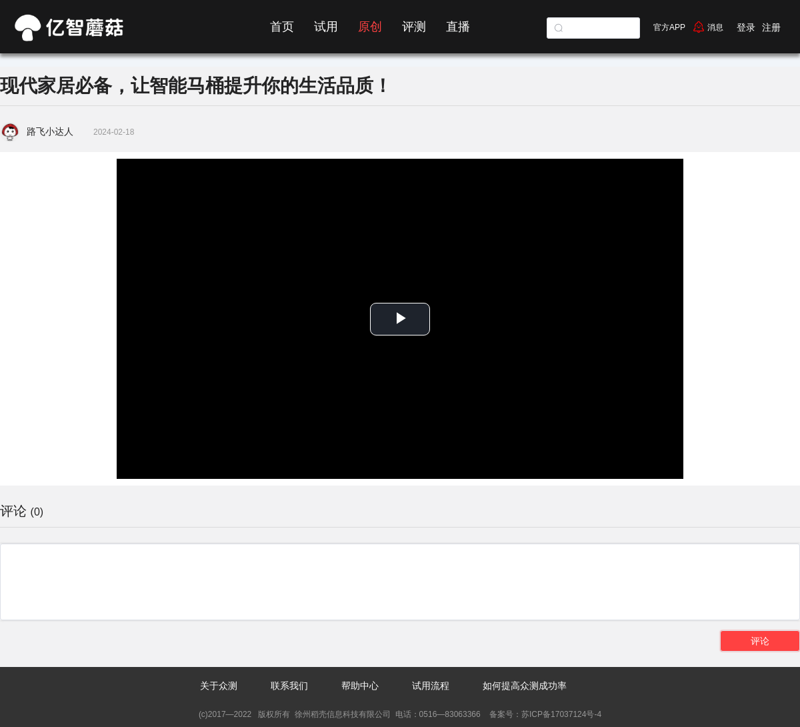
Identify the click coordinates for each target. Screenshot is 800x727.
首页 (282, 26)
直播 (458, 26)
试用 (326, 26)
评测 (414, 26)
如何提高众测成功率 (525, 685)
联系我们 (289, 685)
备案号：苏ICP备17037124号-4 (544, 714)
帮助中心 (360, 685)
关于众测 (218, 685)
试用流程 (430, 685)
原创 (370, 26)
